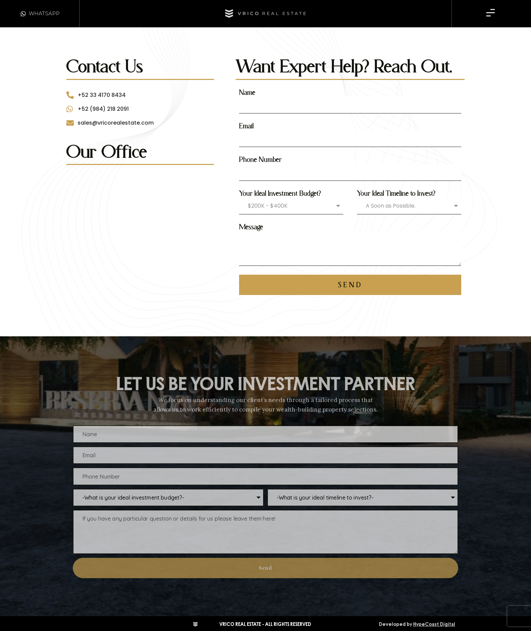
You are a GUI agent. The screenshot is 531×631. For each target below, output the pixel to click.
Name (247, 92)
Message (251, 227)
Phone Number (260, 159)
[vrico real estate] (140, 217)
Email (246, 126)
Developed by (417, 624)
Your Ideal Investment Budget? (280, 193)
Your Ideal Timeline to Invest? (396, 193)
